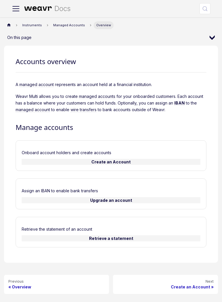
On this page (19, 37)
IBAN (179, 102)
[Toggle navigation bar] (16, 8)
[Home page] (9, 25)
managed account (36, 84)
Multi (33, 96)
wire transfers (84, 109)
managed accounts (97, 96)
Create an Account (111, 161)
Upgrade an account (111, 200)
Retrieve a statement (111, 238)
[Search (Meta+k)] (204, 8)
